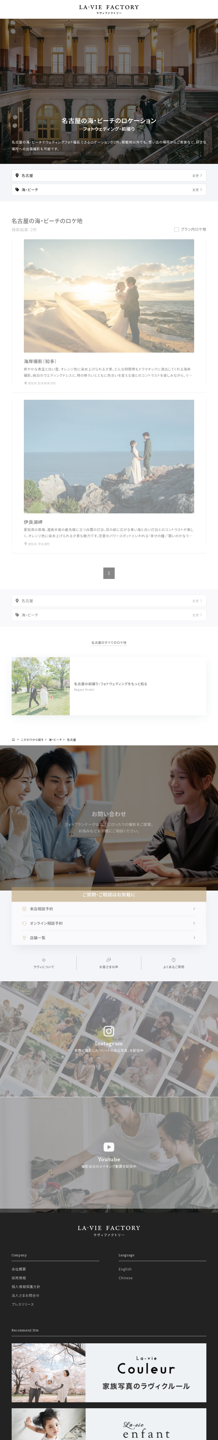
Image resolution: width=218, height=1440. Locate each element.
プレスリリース (23, 1318)
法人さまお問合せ (25, 1309)
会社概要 (19, 1282)
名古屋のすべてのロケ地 (108, 646)
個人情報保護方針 (26, 1300)
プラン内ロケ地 (193, 233)
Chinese (126, 1291)
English (125, 1282)
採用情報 (19, 1291)
